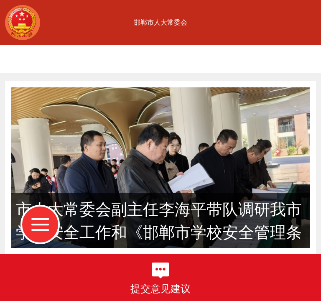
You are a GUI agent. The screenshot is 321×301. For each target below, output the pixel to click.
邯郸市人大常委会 (160, 22)
